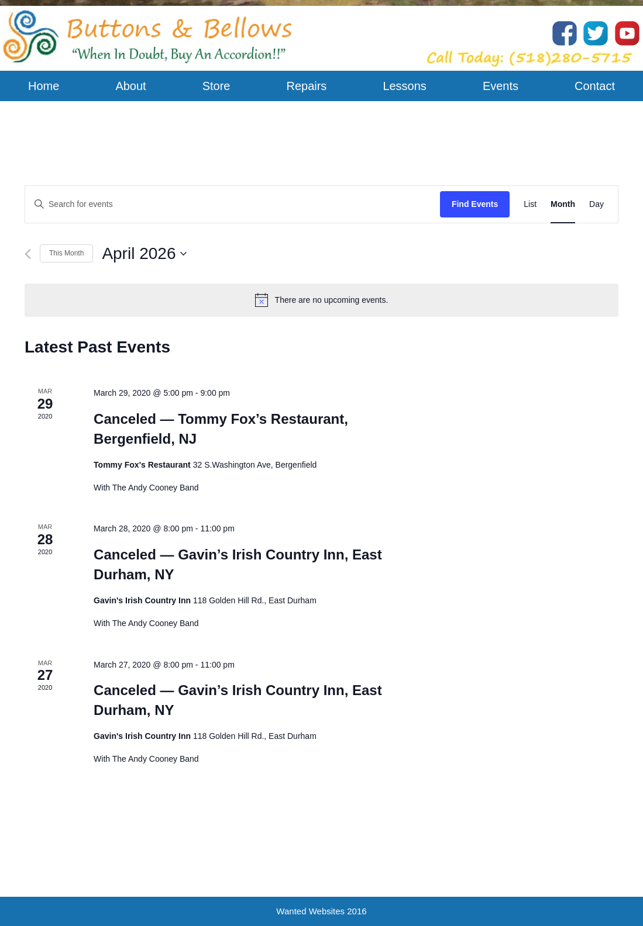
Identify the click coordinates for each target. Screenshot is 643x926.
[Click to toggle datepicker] (144, 253)
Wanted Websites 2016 (321, 911)
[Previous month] (28, 254)
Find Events (475, 204)
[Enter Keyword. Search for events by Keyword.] (232, 204)
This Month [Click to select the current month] (66, 253)
